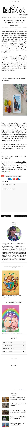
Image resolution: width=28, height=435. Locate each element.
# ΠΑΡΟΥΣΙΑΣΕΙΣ (17, 176)
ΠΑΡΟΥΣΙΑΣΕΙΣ (14, 29)
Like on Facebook (14, 345)
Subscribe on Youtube (14, 348)
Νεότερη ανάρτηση (6, 216)
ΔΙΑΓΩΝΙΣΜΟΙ (24, 27)
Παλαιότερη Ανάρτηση (20, 216)
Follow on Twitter (14, 342)
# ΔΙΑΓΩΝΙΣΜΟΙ (8, 176)
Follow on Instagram (14, 351)
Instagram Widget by (18, 389)
